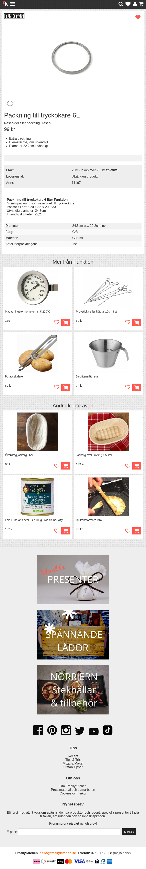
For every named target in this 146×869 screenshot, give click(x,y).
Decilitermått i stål (87, 376)
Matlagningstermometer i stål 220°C (27, 311)
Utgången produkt (85, 176)
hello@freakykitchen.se (58, 853)
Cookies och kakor (73, 793)
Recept (73, 756)
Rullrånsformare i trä (89, 520)
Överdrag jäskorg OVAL (20, 455)
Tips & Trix (73, 760)
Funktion (83, 262)
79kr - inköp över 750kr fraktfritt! (95, 170)
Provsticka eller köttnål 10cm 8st (96, 311)
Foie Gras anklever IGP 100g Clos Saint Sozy (34, 520)
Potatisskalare (14, 376)
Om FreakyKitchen (72, 786)
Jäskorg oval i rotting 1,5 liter (94, 455)
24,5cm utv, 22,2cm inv (88, 225)
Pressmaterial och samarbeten (73, 790)
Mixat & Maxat (73, 763)
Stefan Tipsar (72, 767)
